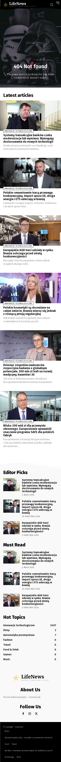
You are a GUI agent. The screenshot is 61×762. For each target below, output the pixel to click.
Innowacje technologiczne (18, 131)
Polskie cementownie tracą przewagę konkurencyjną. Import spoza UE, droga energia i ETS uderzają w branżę (29, 196)
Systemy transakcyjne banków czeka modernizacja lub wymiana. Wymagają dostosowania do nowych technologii (28, 138)
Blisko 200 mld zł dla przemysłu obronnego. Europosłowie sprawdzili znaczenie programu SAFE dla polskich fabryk (28, 430)
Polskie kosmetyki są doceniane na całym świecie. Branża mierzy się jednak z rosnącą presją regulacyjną (29, 311)
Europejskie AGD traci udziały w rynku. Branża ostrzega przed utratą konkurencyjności (28, 253)
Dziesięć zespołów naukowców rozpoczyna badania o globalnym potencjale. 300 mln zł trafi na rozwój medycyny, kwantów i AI (27, 369)
